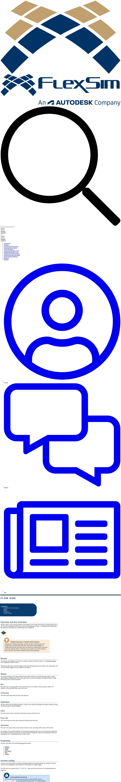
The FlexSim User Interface (11, 246)
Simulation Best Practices (10, 248)
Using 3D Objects (8, 249)
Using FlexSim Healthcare (11, 256)
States (5, 610)
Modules (6, 259)
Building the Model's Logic (11, 252)
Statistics (7, 746)
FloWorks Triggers (51, 661)
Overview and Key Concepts (11, 608)
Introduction (7, 243)
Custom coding (8, 613)
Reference (6, 258)
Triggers (7, 754)
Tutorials (6, 245)
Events (5, 609)
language (3, 231)
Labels (6, 749)
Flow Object (8, 751)
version (2, 228)
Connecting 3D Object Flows (11, 250)
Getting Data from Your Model (12, 255)
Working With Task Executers (12, 253)
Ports (6, 752)
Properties (6, 611)
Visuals (7, 748)
